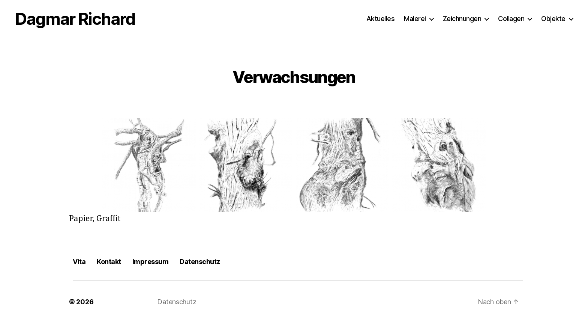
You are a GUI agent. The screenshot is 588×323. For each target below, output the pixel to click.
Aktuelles (380, 19)
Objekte (553, 19)
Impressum (150, 262)
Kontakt (109, 262)
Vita (79, 262)
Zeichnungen (462, 19)
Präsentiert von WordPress (245, 302)
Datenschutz (200, 262)
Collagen (511, 19)
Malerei (415, 19)
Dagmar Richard (75, 19)
